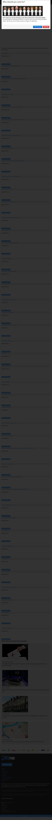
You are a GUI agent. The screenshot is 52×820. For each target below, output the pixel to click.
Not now (46, 27)
